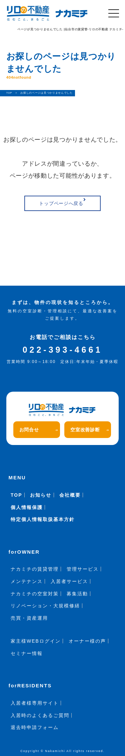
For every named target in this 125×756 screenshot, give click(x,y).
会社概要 (70, 495)
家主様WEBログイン (36, 641)
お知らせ (40, 495)
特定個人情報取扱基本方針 (43, 519)
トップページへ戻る (62, 201)
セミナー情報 (27, 653)
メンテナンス (27, 581)
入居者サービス (69, 581)
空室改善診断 (89, 429)
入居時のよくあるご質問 (40, 715)
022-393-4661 (63, 349)
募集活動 (77, 593)
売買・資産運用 (29, 618)
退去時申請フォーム (35, 727)
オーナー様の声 (87, 641)
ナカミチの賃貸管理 (35, 569)
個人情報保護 (27, 507)
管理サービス (83, 569)
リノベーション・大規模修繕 (45, 605)
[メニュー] (113, 13)
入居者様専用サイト (35, 703)
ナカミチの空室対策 (35, 593)
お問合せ (38, 429)
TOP (16, 495)
